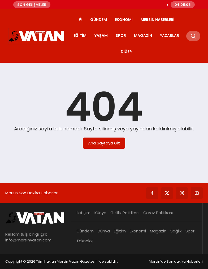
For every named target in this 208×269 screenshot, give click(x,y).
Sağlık (175, 231)
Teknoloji (84, 241)
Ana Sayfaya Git (104, 143)
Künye (100, 212)
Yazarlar (169, 35)
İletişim (83, 212)
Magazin (143, 35)
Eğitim (80, 35)
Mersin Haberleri (157, 19)
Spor (121, 35)
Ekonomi (124, 19)
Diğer (126, 51)
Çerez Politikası (158, 212)
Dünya (104, 231)
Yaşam (101, 35)
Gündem (98, 19)
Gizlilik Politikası (124, 212)
